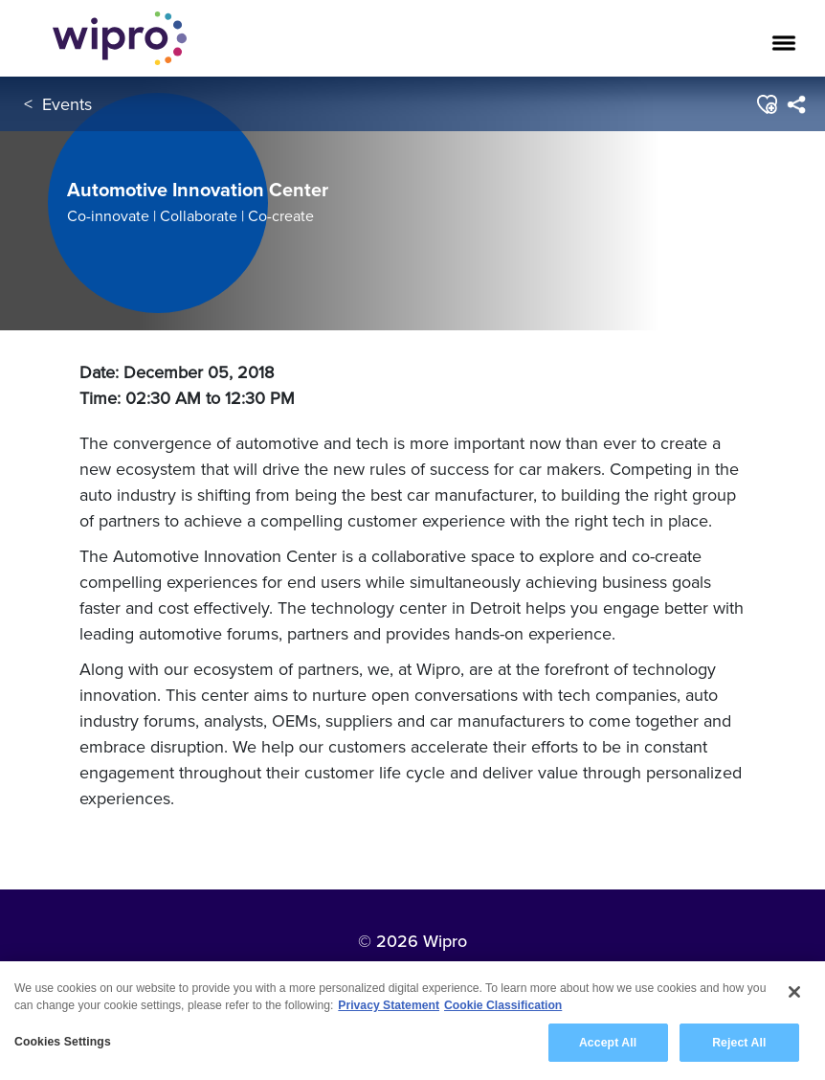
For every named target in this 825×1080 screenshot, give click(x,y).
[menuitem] (796, 104)
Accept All (607, 1043)
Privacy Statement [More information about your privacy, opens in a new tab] (388, 1006)
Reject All (739, 1043)
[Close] (794, 993)
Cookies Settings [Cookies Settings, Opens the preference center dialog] (62, 1042)
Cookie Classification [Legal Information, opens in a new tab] (503, 1006)
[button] (766, 104)
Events (67, 104)
